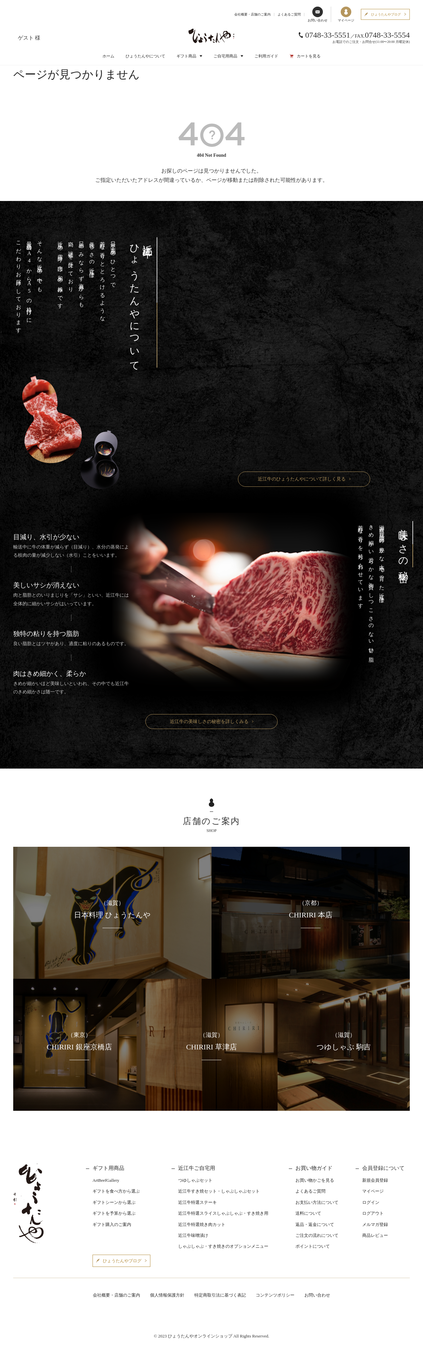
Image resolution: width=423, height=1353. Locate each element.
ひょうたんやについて (145, 56)
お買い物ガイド (313, 1168)
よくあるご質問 (289, 14)
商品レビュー (375, 1235)
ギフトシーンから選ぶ (114, 1202)
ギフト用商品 (108, 1168)
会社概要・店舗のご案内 (252, 14)
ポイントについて (312, 1246)
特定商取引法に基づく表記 (220, 1295)
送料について (308, 1213)
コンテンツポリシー (275, 1295)
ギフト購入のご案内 (112, 1224)
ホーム (108, 56)
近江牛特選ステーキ (197, 1202)
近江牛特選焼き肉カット (201, 1224)
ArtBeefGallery (106, 1180)
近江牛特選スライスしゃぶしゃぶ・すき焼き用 (223, 1213)
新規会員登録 (375, 1180)
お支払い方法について (316, 1202)
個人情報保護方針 (167, 1295)
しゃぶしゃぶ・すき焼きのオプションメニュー (223, 1246)
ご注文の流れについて (316, 1235)
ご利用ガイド (266, 56)
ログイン (370, 1202)
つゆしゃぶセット (195, 1180)
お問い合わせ (317, 14)
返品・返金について (314, 1224)
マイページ (346, 14)
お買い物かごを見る (314, 1180)
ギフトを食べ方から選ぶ (116, 1191)
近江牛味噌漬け (193, 1235)
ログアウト (373, 1213)
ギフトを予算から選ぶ (114, 1213)
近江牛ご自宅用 (196, 1168)
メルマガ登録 (375, 1224)
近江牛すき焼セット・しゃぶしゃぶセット (219, 1191)
